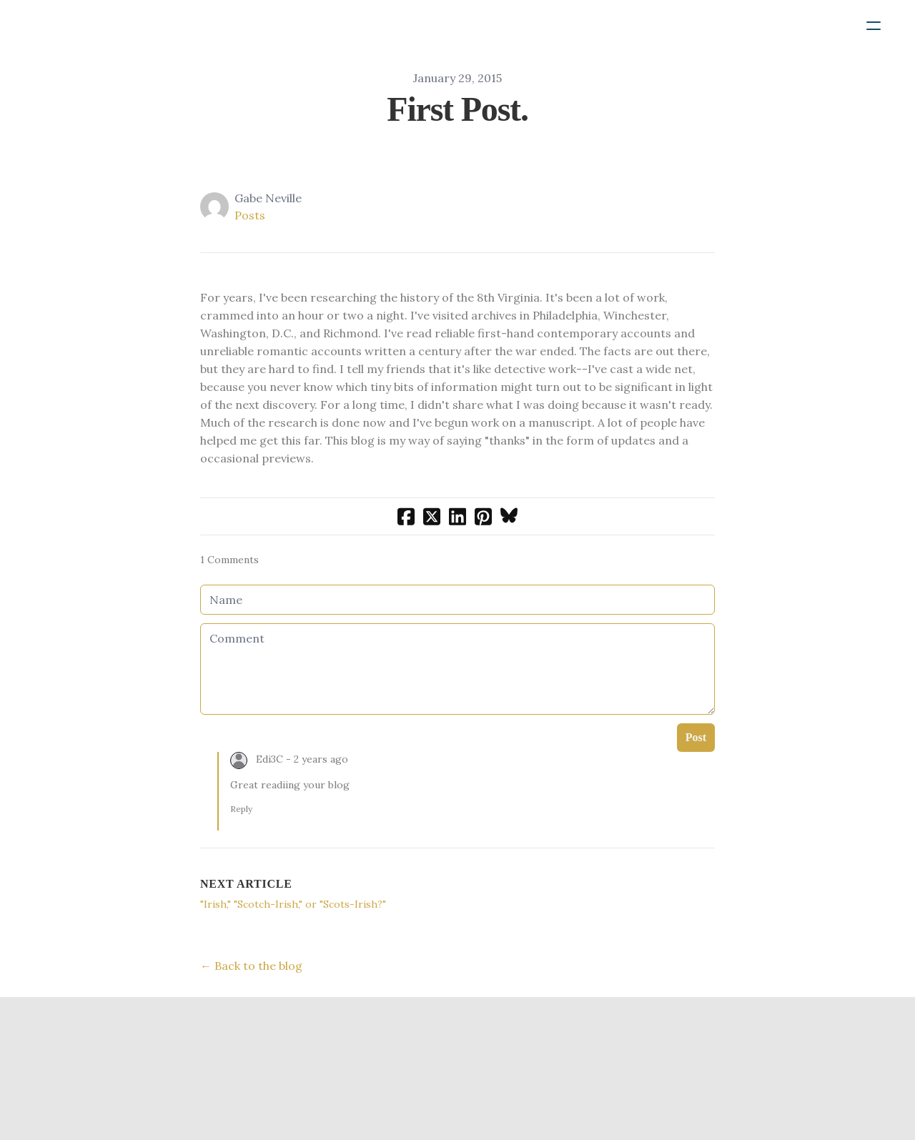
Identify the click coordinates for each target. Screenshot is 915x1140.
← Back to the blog (251, 965)
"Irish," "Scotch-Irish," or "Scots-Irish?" (293, 904)
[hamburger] (873, 25)
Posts (249, 215)
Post (696, 737)
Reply (241, 808)
